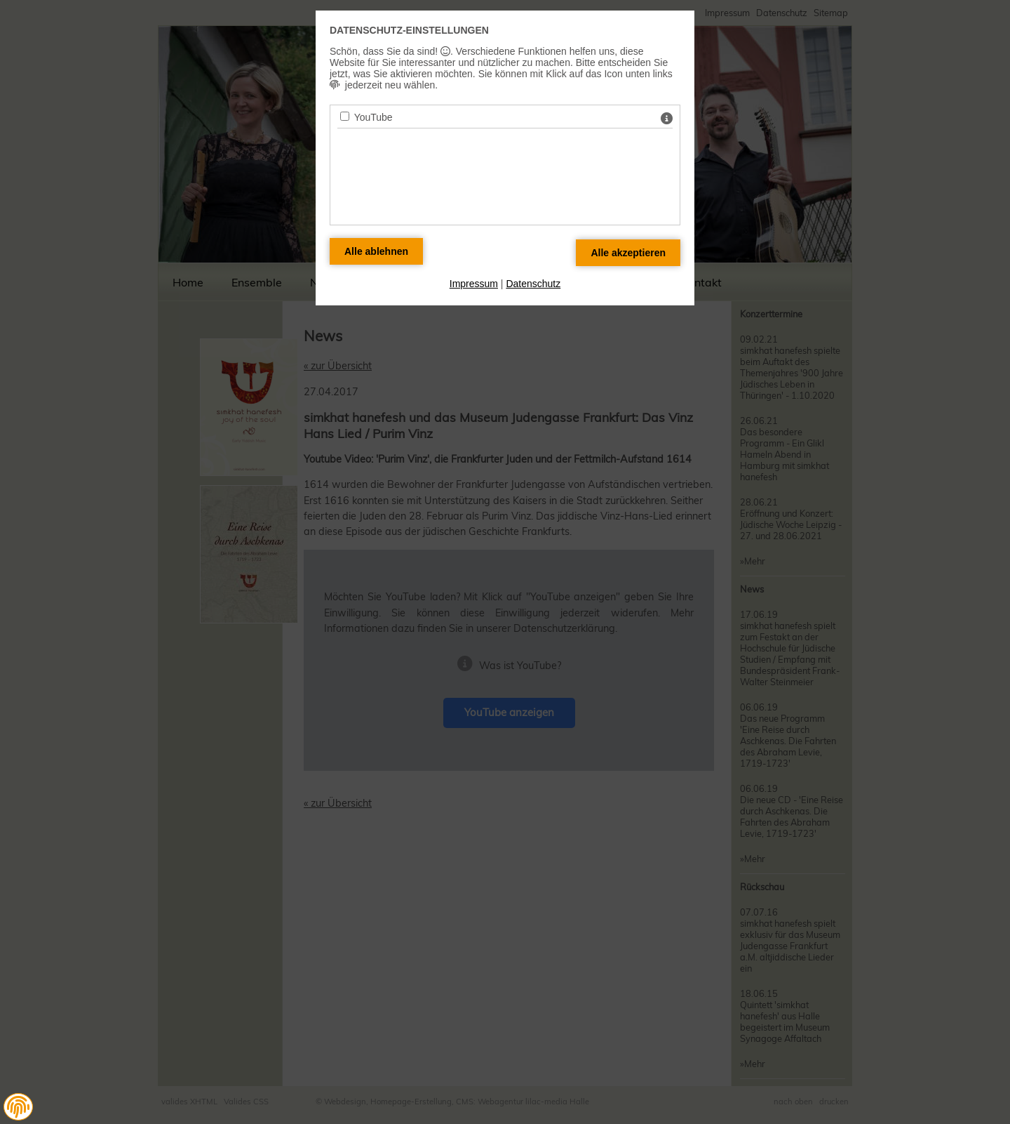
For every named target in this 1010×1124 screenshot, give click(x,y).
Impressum (474, 283)
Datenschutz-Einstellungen (409, 30)
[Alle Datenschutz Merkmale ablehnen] (376, 251)
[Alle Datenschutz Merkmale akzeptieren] (628, 252)
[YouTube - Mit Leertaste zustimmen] (344, 116)
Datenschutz (533, 283)
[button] (18, 1107)
